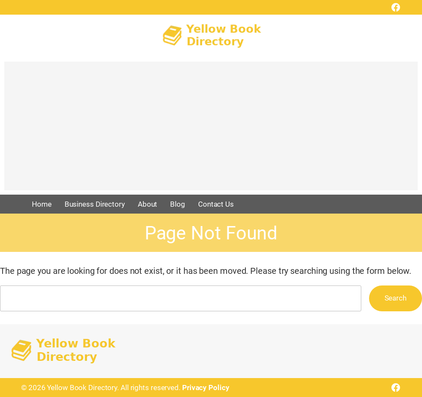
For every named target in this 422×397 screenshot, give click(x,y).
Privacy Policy (206, 387)
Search (395, 298)
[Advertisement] (211, 130)
